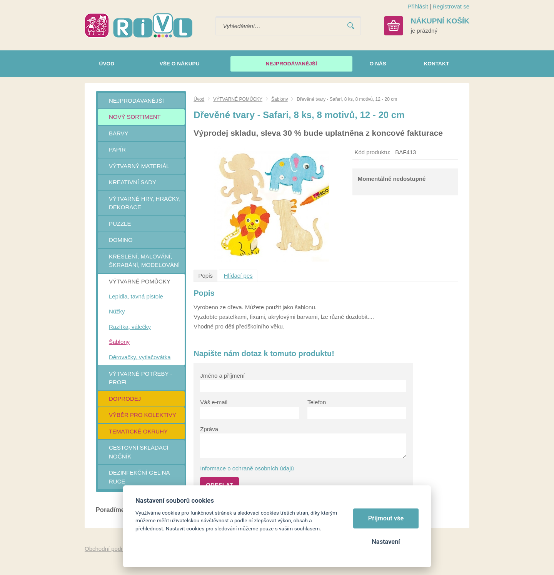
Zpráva (209, 429)
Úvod (199, 99)
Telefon (316, 402)
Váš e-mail (213, 402)
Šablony (279, 99)
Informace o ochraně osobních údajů (247, 468)
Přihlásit (417, 6)
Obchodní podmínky (110, 548)
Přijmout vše (386, 518)
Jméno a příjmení (222, 375)
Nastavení (386, 541)
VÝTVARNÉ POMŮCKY (237, 99)
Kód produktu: (372, 152)
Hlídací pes (238, 275)
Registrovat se (450, 6)
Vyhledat (350, 26)
